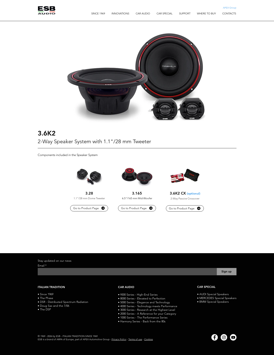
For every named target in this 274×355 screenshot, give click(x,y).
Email (41, 265)
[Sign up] (226, 271)
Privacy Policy (119, 339)
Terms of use (135, 339)
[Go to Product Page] (89, 208)
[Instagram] (224, 337)
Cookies (148, 339)
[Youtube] (233, 337)
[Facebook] (214, 337)
